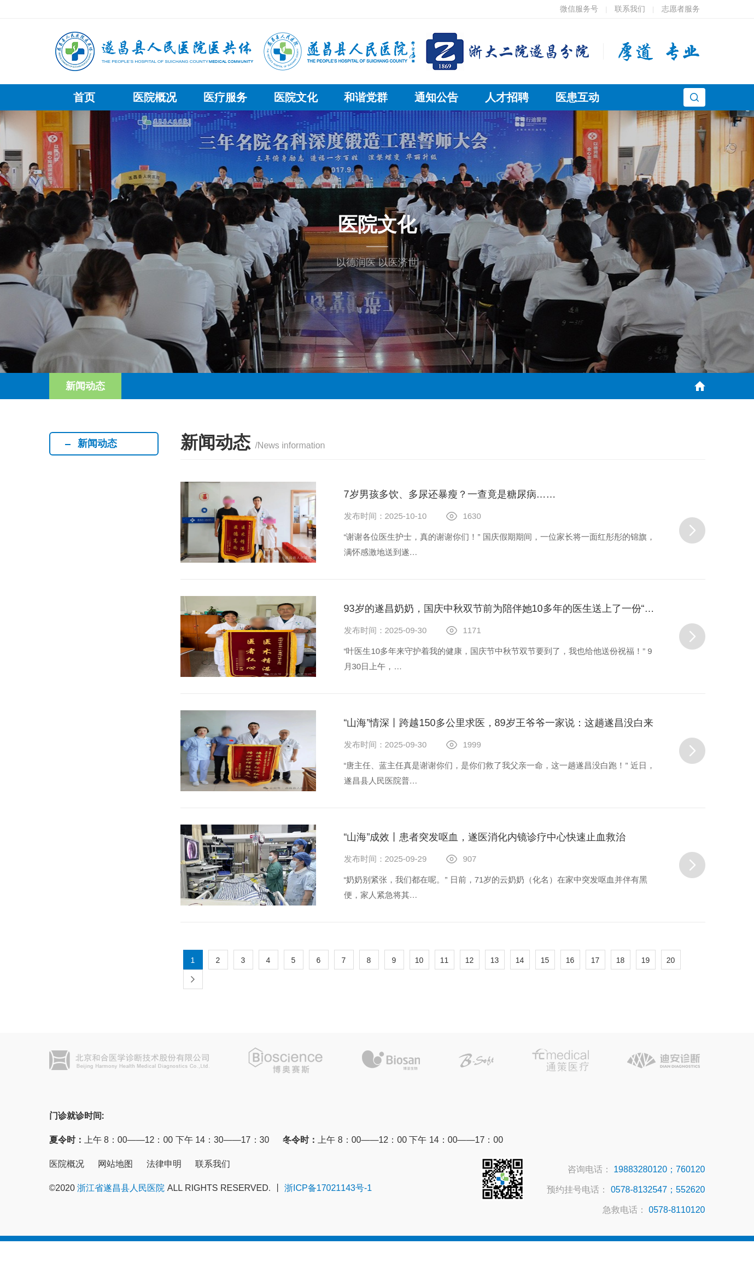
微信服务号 (579, 8)
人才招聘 (507, 97)
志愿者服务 (681, 8)
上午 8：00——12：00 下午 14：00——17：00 (393, 1139)
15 (545, 960)
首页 (84, 97)
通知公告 (436, 97)
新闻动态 (85, 386)
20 (671, 960)
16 (570, 960)
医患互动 (577, 97)
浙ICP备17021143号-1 (328, 1188)
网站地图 (115, 1163)
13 (494, 960)
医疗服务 (225, 97)
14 (520, 960)
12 (469, 960)
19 (645, 960)
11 (444, 960)
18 (620, 960)
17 (595, 960)
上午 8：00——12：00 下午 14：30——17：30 (159, 1139)
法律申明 (164, 1163)
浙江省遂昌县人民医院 (121, 1188)
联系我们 (630, 8)
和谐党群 (366, 97)
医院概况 (155, 97)
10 (419, 960)
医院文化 (296, 97)
